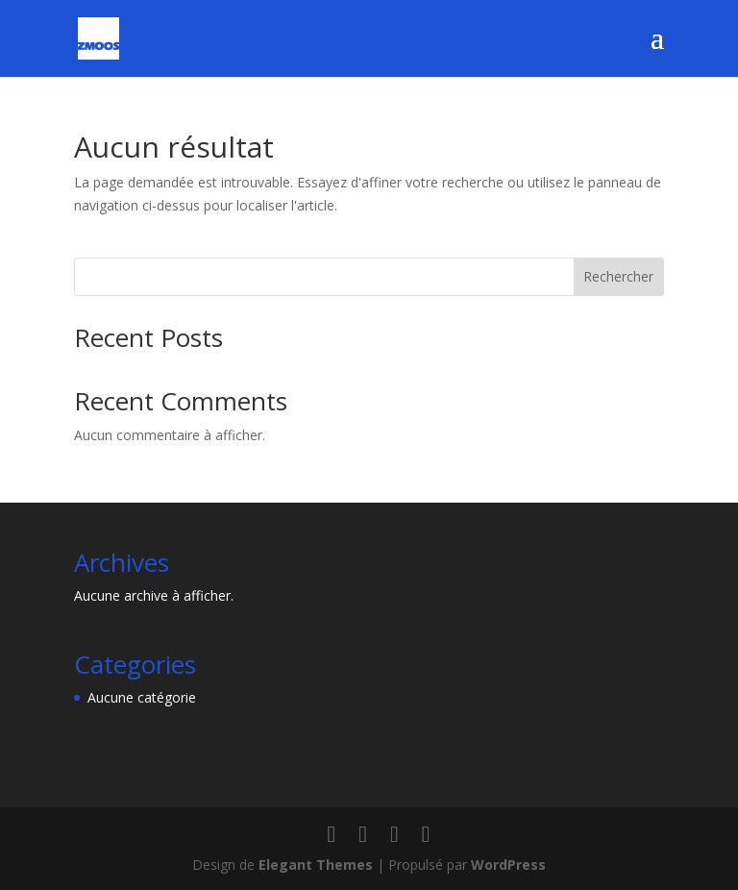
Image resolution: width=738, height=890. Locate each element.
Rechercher (618, 276)
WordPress (508, 864)
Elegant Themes (315, 864)
